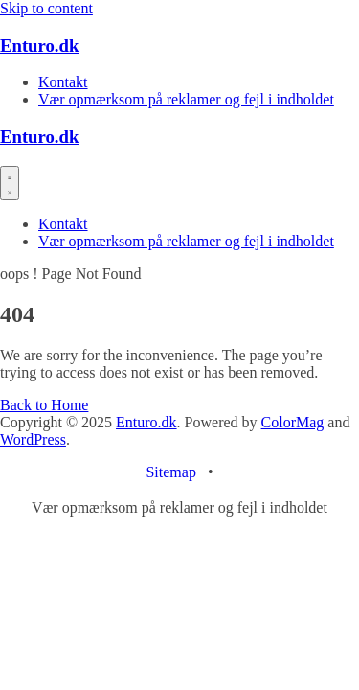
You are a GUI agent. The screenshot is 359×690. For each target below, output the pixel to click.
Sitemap (170, 472)
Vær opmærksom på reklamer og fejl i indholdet (186, 99)
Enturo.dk (39, 45)
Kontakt (63, 82)
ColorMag (293, 422)
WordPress (33, 439)
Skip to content (46, 8)
